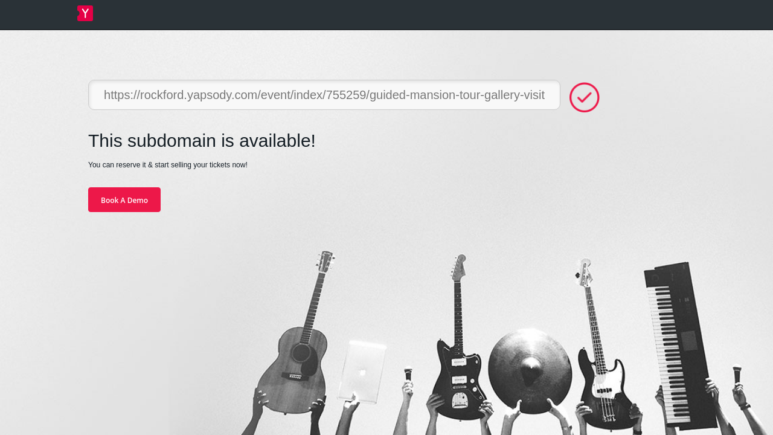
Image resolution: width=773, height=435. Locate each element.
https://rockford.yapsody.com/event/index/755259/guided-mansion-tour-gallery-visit (324, 95)
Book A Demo (124, 200)
